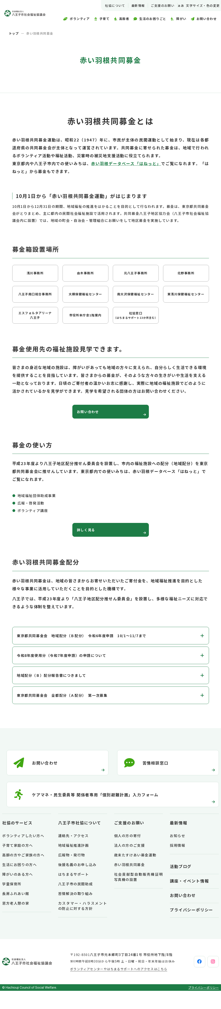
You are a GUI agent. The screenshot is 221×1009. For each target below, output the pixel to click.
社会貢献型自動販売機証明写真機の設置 (138, 895)
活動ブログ (180, 884)
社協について (109, 5)
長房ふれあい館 (15, 911)
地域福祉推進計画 (73, 863)
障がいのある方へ (17, 892)
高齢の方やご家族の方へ (23, 873)
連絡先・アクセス (73, 853)
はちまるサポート (73, 892)
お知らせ (177, 853)
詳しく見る (90, 535)
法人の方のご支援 (129, 863)
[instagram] (209, 979)
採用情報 (177, 863)
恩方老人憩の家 (15, 921)
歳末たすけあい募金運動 (135, 873)
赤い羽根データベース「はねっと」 (126, 163)
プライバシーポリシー (191, 928)
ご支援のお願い (157, 5)
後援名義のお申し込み (77, 882)
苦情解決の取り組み (75, 911)
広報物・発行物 (71, 873)
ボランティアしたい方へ (23, 853)
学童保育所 (11, 902)
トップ (14, 33)
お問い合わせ (92, 413)
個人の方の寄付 (127, 853)
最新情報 (132, 5)
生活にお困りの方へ (19, 882)
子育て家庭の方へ (17, 863)
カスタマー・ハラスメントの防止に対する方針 (82, 924)
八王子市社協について (79, 841)
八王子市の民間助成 (75, 902)
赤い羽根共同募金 (129, 882)
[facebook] (188, 979)
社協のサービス (17, 841)
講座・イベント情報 (189, 899)
